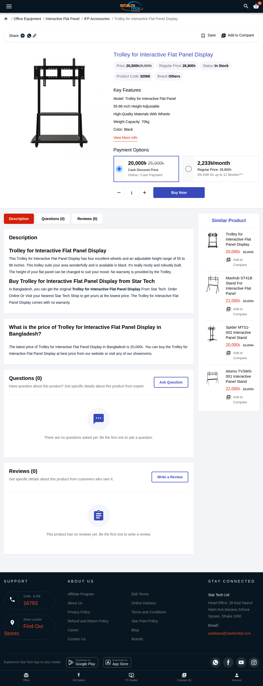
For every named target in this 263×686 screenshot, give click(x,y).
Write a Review (170, 477)
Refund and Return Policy (88, 621)
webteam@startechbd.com (229, 633)
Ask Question (171, 382)
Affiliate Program (81, 594)
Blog (135, 630)
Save (208, 35)
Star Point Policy (145, 621)
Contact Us (77, 639)
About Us (75, 603)
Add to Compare (237, 35)
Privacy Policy (79, 612)
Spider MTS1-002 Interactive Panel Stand (238, 332)
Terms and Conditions (149, 612)
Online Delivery (144, 603)
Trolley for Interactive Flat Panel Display (238, 239)
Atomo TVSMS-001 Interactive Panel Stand (239, 376)
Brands (137, 639)
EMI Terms (140, 594)
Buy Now (179, 192)
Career (73, 630)
